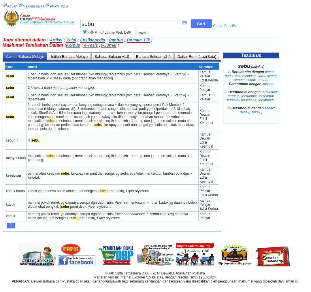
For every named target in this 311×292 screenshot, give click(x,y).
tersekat (233, 100)
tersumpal (249, 96)
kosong (268, 84)
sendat (239, 80)
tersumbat (269, 92)
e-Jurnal (108, 45)
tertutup (234, 96)
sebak (269, 108)
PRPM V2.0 (59, 6)
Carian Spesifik (224, 26)
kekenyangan (245, 76)
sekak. (256, 112)
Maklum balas (33, 6)
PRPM (92, 32)
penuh (262, 80)
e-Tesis (90, 45)
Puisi (71, 40)
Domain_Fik (138, 40)
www (142, 32)
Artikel (56, 40)
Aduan (12, 6)
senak (251, 80)
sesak (244, 112)
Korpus (73, 45)
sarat (261, 76)
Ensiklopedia (92, 40)
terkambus (266, 100)
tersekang (249, 100)
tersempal (266, 96)
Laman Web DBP (118, 32)
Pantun (116, 40)
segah (272, 76)
